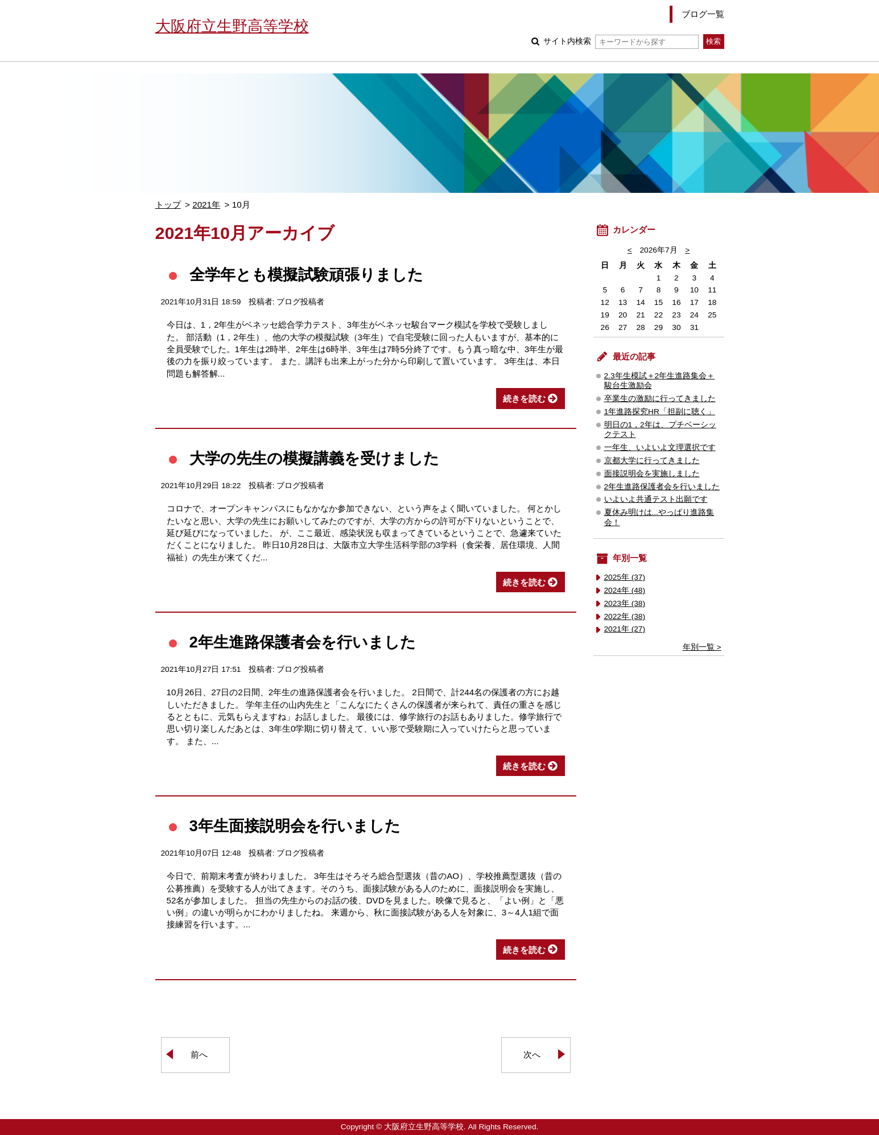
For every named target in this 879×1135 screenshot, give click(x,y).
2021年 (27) (625, 629)
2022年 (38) (625, 616)
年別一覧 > (702, 647)
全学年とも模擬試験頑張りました (306, 274)
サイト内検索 (621, 41)
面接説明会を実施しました (652, 473)
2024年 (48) (625, 590)
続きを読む (524, 398)
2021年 (206, 204)
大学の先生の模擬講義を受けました (314, 458)
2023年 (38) (625, 603)
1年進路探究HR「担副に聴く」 (659, 411)
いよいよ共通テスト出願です (656, 499)
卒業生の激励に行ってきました (660, 398)
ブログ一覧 (703, 14)
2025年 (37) (625, 577)
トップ (168, 204)
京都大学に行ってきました (652, 460)
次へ (531, 1054)
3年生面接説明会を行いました (295, 826)
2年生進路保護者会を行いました (302, 642)
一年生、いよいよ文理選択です (660, 447)
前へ (199, 1054)
